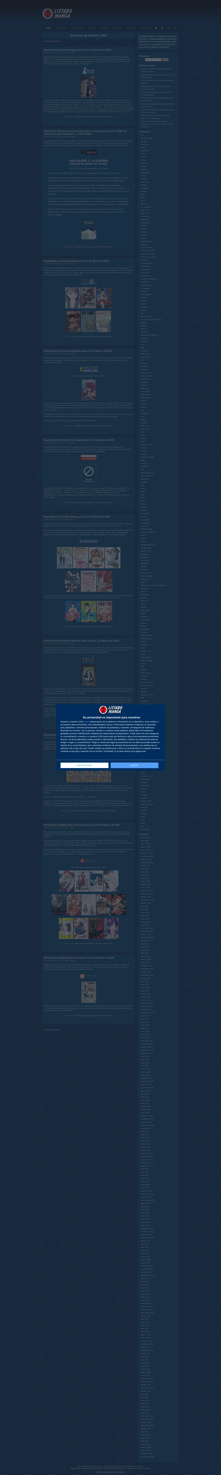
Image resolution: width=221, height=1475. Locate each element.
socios (86, 722)
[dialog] (110, 737)
